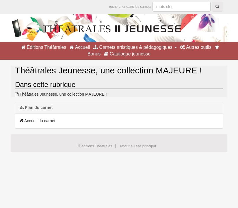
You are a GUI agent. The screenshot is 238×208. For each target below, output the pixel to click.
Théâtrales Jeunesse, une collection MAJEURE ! (61, 94)
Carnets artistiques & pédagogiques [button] (134, 47)
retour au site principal (138, 146)
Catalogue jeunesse (127, 53)
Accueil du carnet (37, 120)
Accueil (80, 47)
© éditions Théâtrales (95, 146)
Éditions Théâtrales (43, 47)
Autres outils (195, 47)
